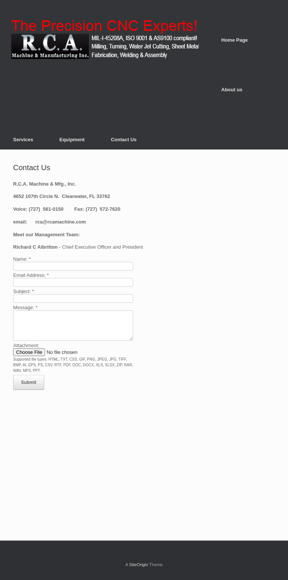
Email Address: (31, 275)
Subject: (23, 291)
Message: (25, 307)
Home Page (234, 40)
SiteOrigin (138, 564)
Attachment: (26, 345)
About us (231, 89)
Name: (22, 259)
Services (23, 139)
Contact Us (124, 139)
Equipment (72, 139)
